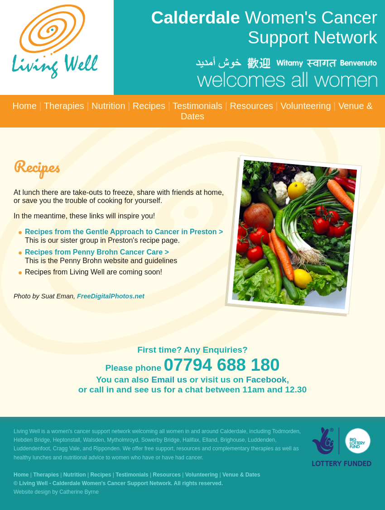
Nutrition (108, 106)
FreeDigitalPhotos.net (110, 296)
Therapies (64, 106)
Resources (251, 106)
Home (25, 106)
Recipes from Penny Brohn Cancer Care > (97, 252)
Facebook (266, 379)
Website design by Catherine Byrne (56, 492)
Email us (169, 379)
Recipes (149, 106)
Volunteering (305, 106)
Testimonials (197, 106)
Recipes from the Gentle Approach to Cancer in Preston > (124, 232)
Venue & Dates (241, 475)
